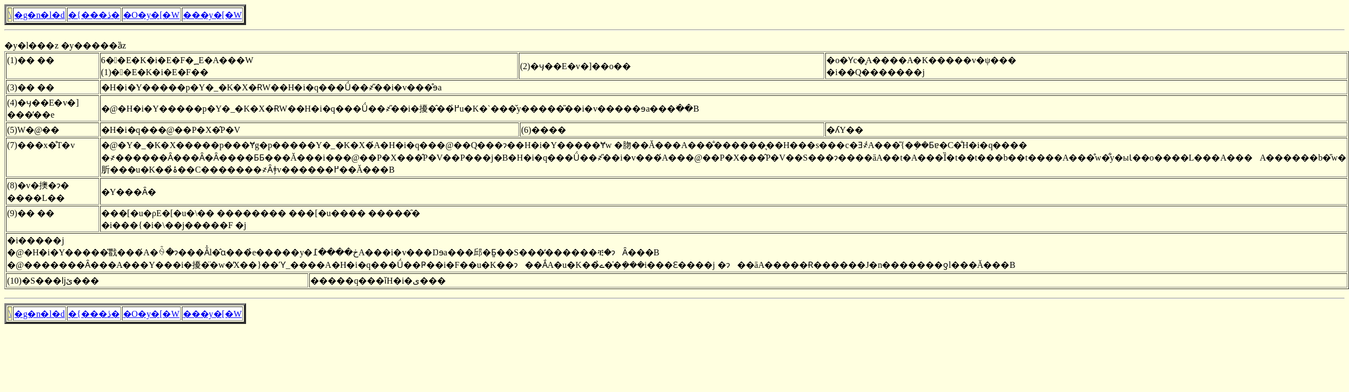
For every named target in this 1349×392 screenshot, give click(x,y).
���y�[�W (212, 15)
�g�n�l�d (39, 15)
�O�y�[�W (151, 15)
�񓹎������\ (10, 14)
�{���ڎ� (94, 15)
